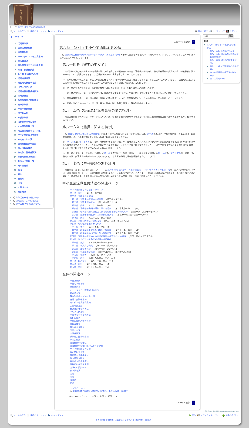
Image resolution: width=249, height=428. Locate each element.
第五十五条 (84, 142)
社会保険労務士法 (26, 126)
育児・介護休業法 (26, 70)
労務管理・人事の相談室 (27, 200)
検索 (231, 36)
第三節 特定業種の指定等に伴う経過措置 (91, 233)
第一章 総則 (76, 193)
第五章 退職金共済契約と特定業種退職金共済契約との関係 (98, 236)
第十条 (150, 134)
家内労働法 (75, 339)
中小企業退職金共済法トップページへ (87, 190)
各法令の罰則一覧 (26, 161)
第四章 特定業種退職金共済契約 (85, 224)
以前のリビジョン (38, 31)
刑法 (20, 183)
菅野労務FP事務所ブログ (27, 197)
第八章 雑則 (76, 264)
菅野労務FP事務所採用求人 (28, 204)
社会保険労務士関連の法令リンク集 (86, 346)
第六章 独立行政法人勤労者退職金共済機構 (90, 239)
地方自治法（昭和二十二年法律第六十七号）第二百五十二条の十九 (139, 170)
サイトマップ (219, 31)
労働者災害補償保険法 (28, 91)
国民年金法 (23, 113)
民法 (20, 170)
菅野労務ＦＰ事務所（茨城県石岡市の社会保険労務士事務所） (124, 420)
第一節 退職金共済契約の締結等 (87, 199)
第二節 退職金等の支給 (83, 202)
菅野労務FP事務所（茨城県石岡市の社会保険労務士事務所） (101, 391)
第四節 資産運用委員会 (83, 252)
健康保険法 (23, 104)
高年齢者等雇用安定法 (28, 74)
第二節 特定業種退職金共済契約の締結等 (91, 230)
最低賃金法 (23, 61)
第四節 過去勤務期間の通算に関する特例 (91, 208)
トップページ (17, 37)
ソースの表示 (19, 31)
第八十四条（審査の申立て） (223, 51)
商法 (20, 174)
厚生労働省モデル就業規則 (30, 65)
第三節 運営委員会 (81, 249)
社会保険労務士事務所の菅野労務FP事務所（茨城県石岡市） (93, 54)
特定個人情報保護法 (27, 152)
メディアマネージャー (210, 415)
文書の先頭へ (231, 415)
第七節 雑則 (78, 218)
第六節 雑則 (78, 258)
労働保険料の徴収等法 (28, 100)
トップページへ (77, 388)
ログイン (233, 31)
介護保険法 (23, 117)
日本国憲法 (23, 165)
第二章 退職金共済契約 (81, 196)
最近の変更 (203, 31)
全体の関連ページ (218, 78)
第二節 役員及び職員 (82, 245)
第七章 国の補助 (78, 261)
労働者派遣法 (24, 78)
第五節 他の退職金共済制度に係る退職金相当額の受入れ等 (100, 211)
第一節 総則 (78, 242)
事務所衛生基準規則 (27, 157)
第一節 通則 (78, 227)
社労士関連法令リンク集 (29, 131)
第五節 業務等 (79, 255)
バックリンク (57, 31)
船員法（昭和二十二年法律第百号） (84, 134)
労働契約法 (23, 52)
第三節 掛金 (78, 205)
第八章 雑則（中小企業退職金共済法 (31, 27)
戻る (194, 415)
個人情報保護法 (25, 148)
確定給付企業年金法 (27, 144)
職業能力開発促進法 (27, 122)
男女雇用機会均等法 (27, 83)
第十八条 (71, 142)
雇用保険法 (23, 96)
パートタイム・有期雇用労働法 (84, 290)
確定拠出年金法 (25, 139)
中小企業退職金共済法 (28, 135)
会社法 (21, 178)
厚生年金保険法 (25, 109)
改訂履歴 (22, 192)
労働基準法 (23, 43)
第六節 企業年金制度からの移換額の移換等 (92, 214)
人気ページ (23, 187)
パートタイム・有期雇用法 (30, 56)
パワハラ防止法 (25, 87)
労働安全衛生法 (25, 48)
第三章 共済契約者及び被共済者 (85, 221)
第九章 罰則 (76, 267)
